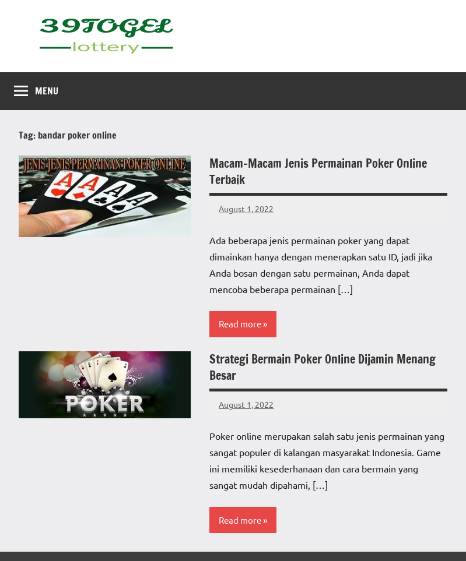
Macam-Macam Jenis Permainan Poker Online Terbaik (318, 171)
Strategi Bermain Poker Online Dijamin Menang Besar (322, 367)
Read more (240, 323)
